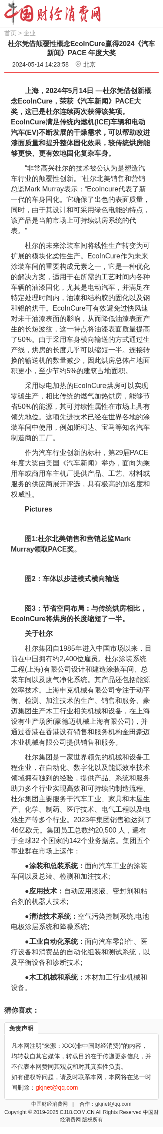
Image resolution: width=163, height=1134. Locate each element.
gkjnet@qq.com (113, 1104)
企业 (29, 33)
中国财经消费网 (50, 1104)
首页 (10, 33)
